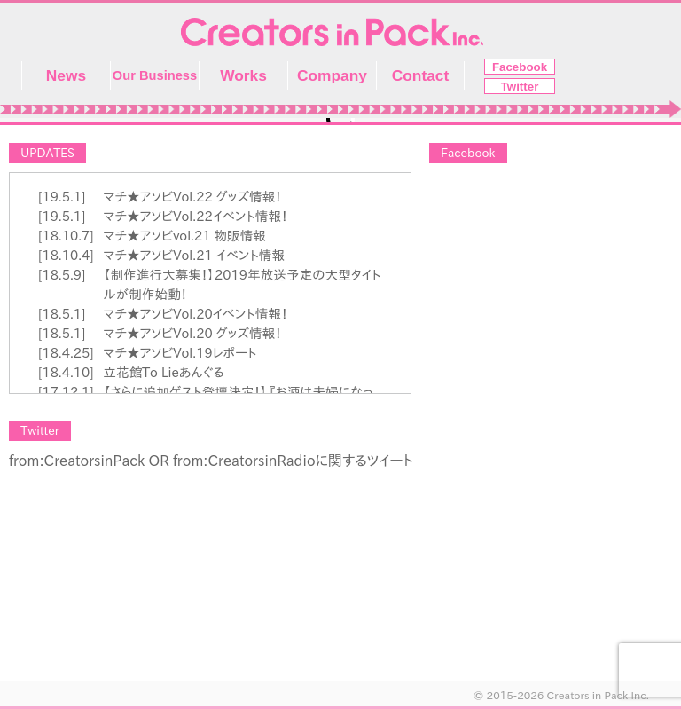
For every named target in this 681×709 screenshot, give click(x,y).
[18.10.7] (66, 235)
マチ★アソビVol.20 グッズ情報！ (192, 333)
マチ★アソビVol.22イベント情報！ (195, 216)
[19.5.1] (61, 196)
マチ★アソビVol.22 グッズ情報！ (192, 196)
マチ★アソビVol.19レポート (179, 352)
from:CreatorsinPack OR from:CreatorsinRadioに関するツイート (211, 460)
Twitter (520, 86)
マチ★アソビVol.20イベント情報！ (195, 313)
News (66, 75)
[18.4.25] (66, 352)
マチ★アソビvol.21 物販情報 (184, 235)
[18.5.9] (61, 274)
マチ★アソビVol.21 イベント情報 (194, 255)
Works (243, 75)
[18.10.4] (66, 255)
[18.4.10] (66, 372)
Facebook (519, 67)
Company (332, 75)
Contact (421, 75)
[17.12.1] (66, 391)
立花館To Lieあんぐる (163, 372)
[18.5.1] (61, 313)
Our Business (155, 75)
